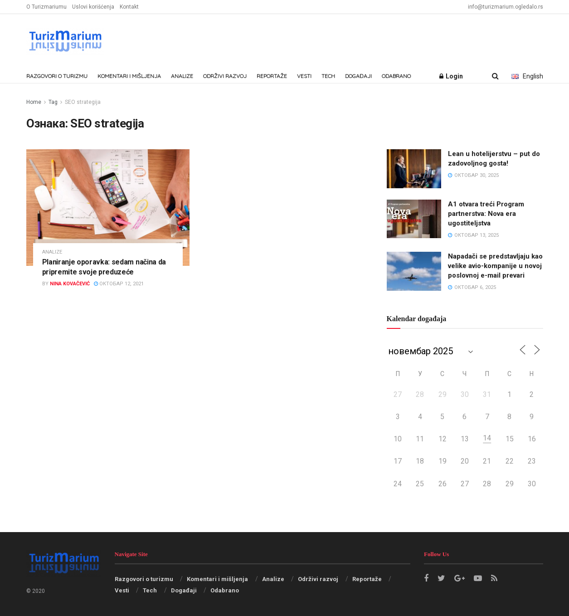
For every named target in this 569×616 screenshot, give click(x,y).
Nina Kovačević (70, 284)
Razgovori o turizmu (57, 76)
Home (33, 102)
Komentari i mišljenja (129, 76)
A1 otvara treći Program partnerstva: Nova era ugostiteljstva (486, 213)
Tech (328, 76)
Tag (53, 102)
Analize (182, 76)
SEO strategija (83, 102)
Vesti (304, 76)
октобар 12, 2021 (119, 284)
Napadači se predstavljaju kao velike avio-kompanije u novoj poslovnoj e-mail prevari (495, 265)
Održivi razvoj (225, 76)
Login (451, 76)
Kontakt (129, 7)
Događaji (358, 76)
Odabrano (396, 76)
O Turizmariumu (46, 7)
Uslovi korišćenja (93, 7)
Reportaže (272, 76)
